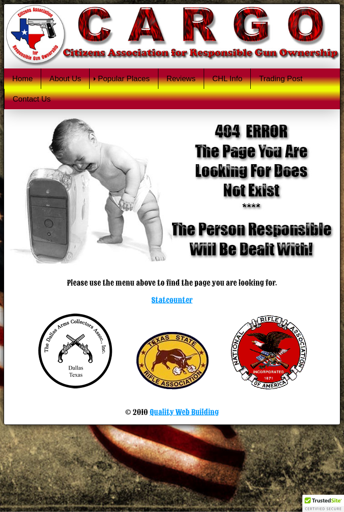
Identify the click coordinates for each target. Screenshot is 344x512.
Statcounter (172, 300)
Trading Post (280, 78)
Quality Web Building (184, 412)
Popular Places (123, 78)
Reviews (181, 78)
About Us (65, 78)
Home (22, 78)
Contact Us (32, 99)
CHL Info (227, 78)
